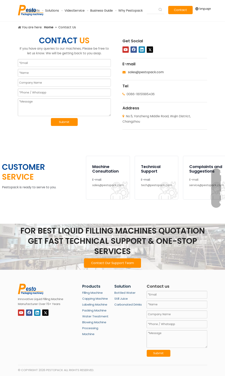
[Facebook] (134, 49)
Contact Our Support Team (112, 263)
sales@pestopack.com (146, 72)
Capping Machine (95, 299)
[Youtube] (125, 49)
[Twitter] (150, 49)
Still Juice (121, 299)
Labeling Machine (94, 304)
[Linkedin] (142, 49)
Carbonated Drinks (128, 304)
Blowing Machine (94, 322)
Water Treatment (95, 316)
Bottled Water (124, 293)
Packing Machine (94, 310)
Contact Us (180, 11)
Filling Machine (92, 293)
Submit (64, 122)
